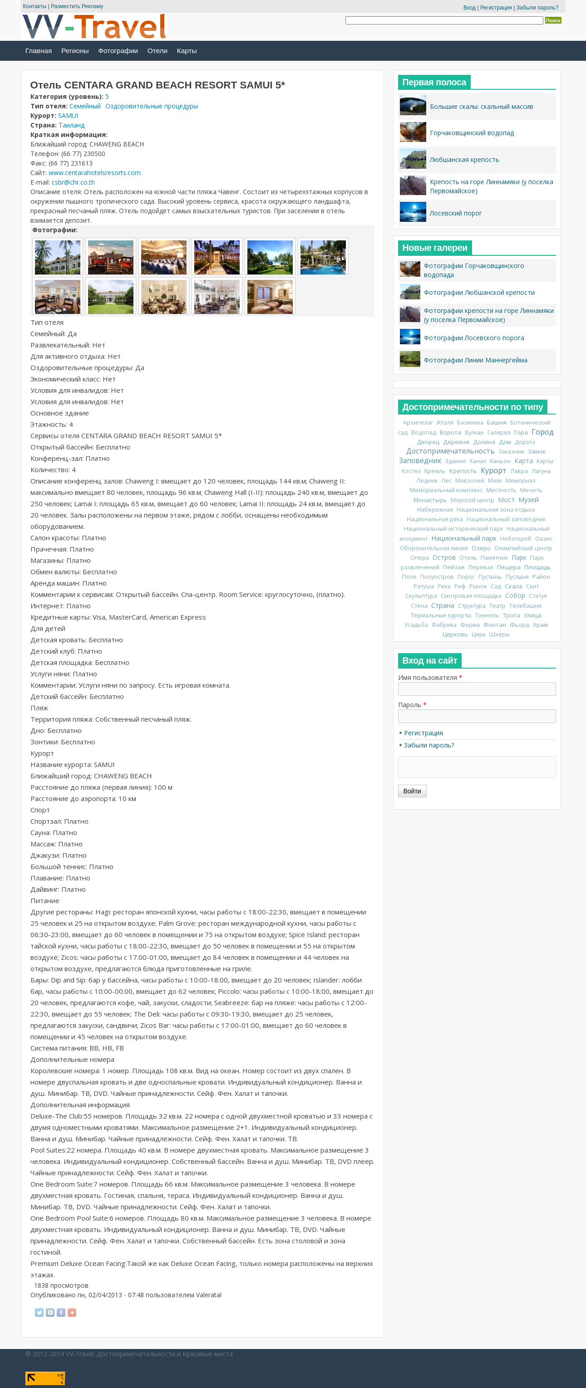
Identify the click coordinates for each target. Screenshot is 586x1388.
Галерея (499, 432)
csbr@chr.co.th (73, 182)
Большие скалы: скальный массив (481, 106)
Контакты (35, 6)
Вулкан (474, 432)
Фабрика (444, 625)
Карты (187, 50)
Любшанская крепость (464, 159)
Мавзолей (469, 480)
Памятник (494, 558)
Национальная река (435, 519)
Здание (455, 461)
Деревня (456, 442)
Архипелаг (418, 422)
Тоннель (487, 615)
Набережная (435, 509)
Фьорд (519, 625)
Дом (505, 442)
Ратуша (424, 586)
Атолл (445, 422)
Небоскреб (516, 538)
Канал (478, 461)
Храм (540, 625)
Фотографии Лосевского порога (474, 337)
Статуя (538, 596)
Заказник (511, 451)
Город (543, 432)
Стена (419, 606)
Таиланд (71, 125)
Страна (442, 605)
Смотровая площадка (471, 596)
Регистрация (496, 8)
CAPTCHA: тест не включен (449, 762)
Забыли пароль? (538, 8)
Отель (468, 558)
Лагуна (541, 471)
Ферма (470, 625)
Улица (533, 615)
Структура (472, 606)
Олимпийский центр (523, 548)
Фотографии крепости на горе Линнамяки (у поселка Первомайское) (489, 315)
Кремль (435, 471)
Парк (519, 557)
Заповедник (420, 460)
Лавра (519, 471)
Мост (506, 499)
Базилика (470, 422)
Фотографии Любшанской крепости (479, 292)
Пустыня (517, 577)
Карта (523, 460)
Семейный (85, 106)
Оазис (543, 538)
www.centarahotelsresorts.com (95, 172)
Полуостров (437, 577)
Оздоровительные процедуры (151, 106)
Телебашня (525, 606)
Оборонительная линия (434, 548)
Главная (38, 50)
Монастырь (430, 500)
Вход (469, 8)
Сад (496, 586)
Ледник (427, 480)
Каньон (500, 461)
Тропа (511, 615)
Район (541, 577)
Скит (532, 586)
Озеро (481, 548)
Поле (409, 577)
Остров (444, 557)
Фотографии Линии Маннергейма (475, 360)
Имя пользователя (430, 677)
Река (444, 586)
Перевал (480, 567)
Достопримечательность (450, 451)
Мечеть (531, 490)
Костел (411, 471)
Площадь (537, 567)
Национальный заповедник (506, 519)
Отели (157, 50)
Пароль (412, 704)
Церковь (455, 634)
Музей (528, 499)
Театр (497, 606)
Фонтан (494, 625)
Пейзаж (454, 567)
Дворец (428, 442)
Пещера (509, 567)
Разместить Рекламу (77, 6)
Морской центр (472, 500)
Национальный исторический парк (453, 529)
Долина (484, 442)
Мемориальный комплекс (446, 490)
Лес (446, 480)
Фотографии (118, 50)
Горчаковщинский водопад (472, 132)
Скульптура (421, 596)
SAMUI (68, 115)
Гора (521, 432)
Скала (513, 586)
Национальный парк (464, 537)
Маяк (495, 480)
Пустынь (490, 577)
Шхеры (499, 634)
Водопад (423, 432)
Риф (460, 586)
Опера (419, 558)
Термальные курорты (441, 615)
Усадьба (416, 625)
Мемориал (521, 480)
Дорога (525, 442)
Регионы (75, 50)
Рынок (478, 586)
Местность (501, 490)
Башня (497, 422)
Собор (515, 595)
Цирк (479, 634)
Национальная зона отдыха (496, 509)
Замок (537, 451)
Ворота (450, 432)
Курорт (494, 470)
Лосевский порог (456, 213)
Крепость (463, 471)
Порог (466, 577)
